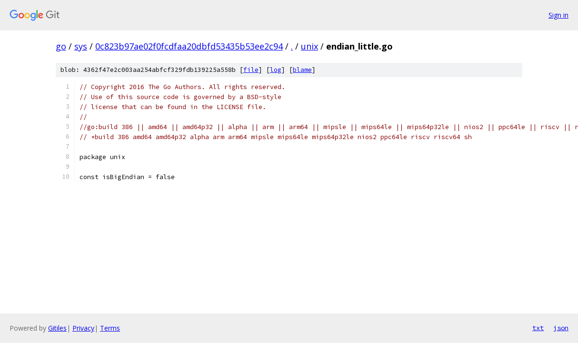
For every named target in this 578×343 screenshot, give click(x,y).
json (560, 327)
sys (80, 46)
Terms (110, 328)
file (251, 70)
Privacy (83, 328)
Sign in (558, 15)
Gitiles (57, 328)
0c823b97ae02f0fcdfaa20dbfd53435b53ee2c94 (189, 46)
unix (309, 46)
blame (302, 70)
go (61, 46)
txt (538, 327)
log (275, 70)
